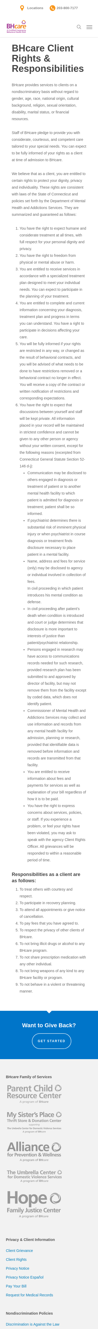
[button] (89, 27)
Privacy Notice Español (25, 1277)
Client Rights (16, 1259)
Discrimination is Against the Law (33, 1324)
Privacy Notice (17, 1268)
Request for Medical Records (29, 1295)
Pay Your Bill (16, 1286)
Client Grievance (19, 1251)
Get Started (52, 1041)
